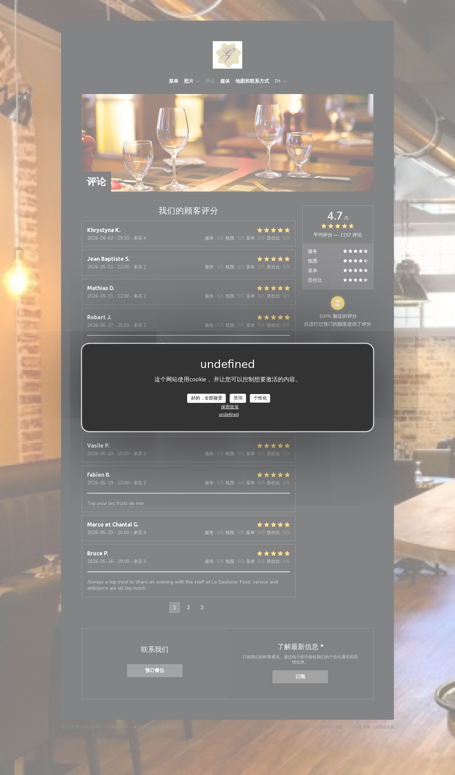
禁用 (238, 398)
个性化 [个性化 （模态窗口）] (260, 398)
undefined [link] (229, 415)
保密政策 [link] (230, 407)
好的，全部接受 (206, 398)
